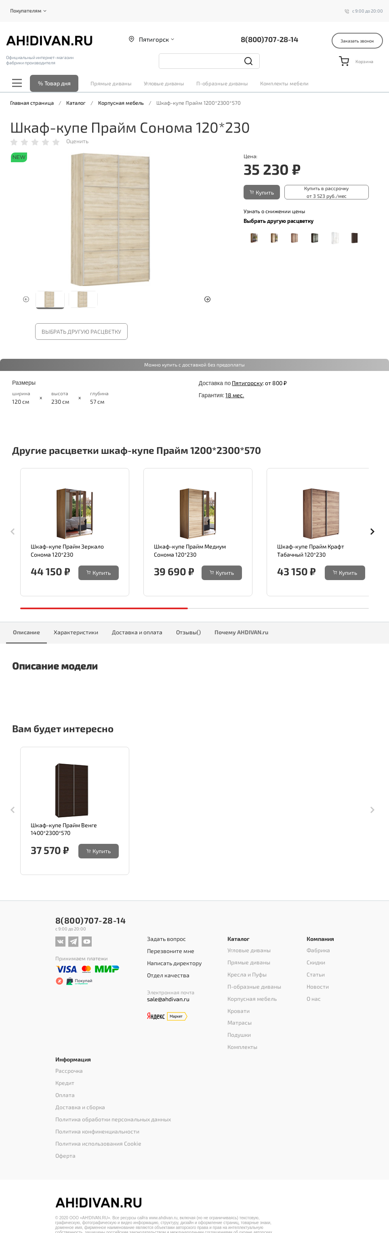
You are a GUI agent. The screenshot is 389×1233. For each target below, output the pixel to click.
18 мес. (234, 395)
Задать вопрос (166, 948)
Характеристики (76, 632)
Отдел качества (168, 980)
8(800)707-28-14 (269, 39)
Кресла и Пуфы (246, 981)
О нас (313, 1002)
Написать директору (174, 969)
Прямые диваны (111, 83)
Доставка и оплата (137, 632)
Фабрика (318, 960)
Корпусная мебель (250, 1002)
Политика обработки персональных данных (110, 1109)
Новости (317, 992)
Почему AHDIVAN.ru (241, 632)
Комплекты (241, 1044)
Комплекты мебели (284, 83)
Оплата (64, 1088)
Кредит (64, 1077)
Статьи (315, 981)
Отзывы (188, 632)
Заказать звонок (357, 40)
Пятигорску (247, 382)
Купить (262, 192)
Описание (26, 632)
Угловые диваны (164, 83)
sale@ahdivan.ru (168, 1003)
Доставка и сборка (78, 1098)
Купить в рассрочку (316, 192)
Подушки (238, 1034)
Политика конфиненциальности (95, 1119)
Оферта (64, 1140)
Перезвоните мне (171, 959)
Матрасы (238, 1023)
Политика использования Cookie (95, 1130)
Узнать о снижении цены (274, 211)
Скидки (316, 971)
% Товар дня (54, 83)
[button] (207, 300)
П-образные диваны (222, 83)
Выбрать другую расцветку (81, 331)
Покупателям (25, 10)
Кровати (237, 1013)
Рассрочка (68, 1067)
